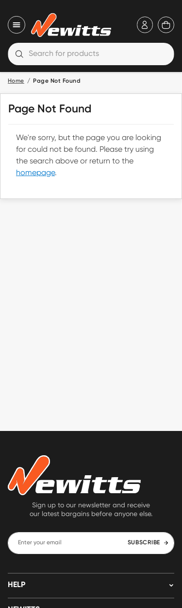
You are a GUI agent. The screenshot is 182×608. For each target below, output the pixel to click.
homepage (35, 173)
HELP (16, 585)
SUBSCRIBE (148, 543)
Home (16, 81)
